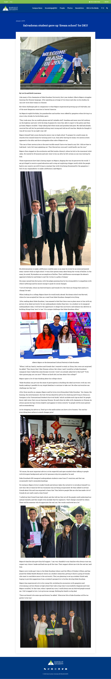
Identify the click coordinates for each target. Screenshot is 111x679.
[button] (107, 8)
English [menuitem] (6, 2)
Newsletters (79, 8)
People (62, 8)
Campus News (37, 8)
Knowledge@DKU (51, 8)
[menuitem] (6, 2)
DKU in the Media (92, 8)
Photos (70, 8)
